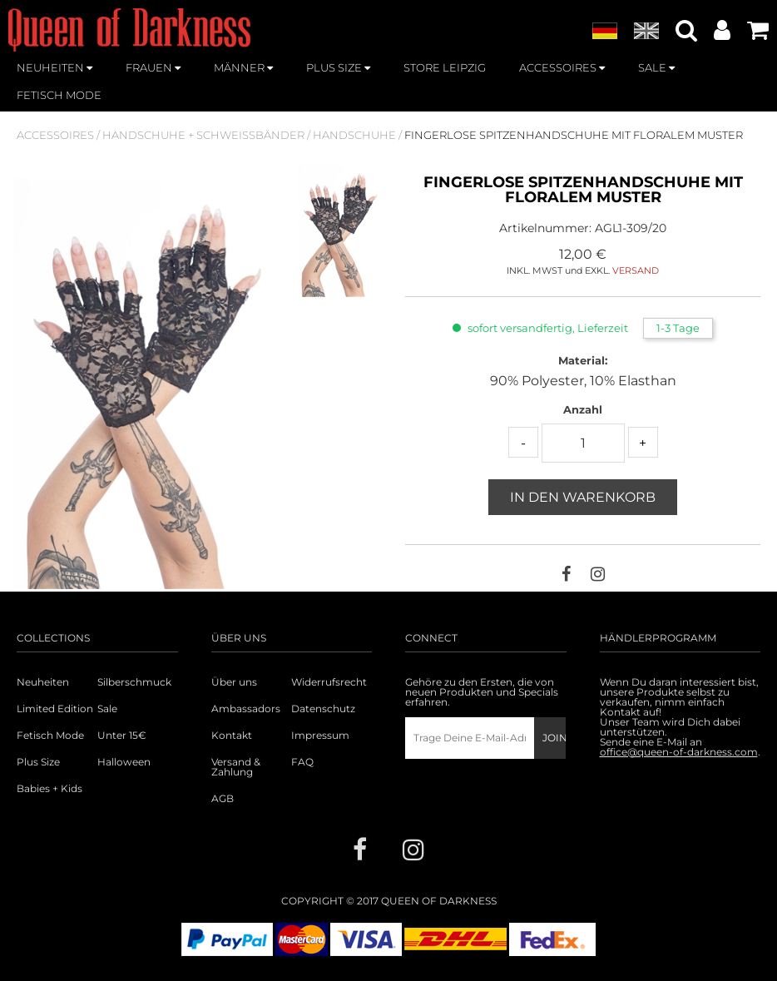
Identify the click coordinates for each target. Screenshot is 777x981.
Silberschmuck (134, 682)
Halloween (124, 762)
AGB (222, 799)
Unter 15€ (121, 736)
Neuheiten (43, 682)
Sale (107, 709)
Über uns (234, 682)
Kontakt (231, 736)
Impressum (320, 736)
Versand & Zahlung (235, 767)
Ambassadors (243, 709)
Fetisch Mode (50, 736)
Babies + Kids (49, 789)
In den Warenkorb (583, 497)
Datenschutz (323, 709)
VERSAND (635, 270)
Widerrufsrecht (329, 682)
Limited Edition (55, 709)
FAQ (302, 762)
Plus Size (38, 762)
